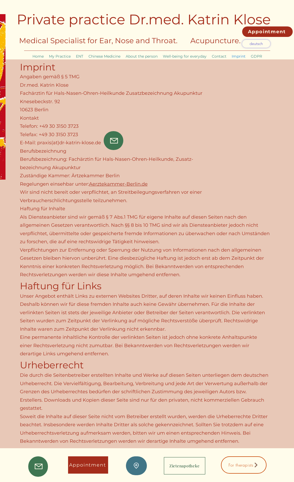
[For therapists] (244, 465)
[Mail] (113, 140)
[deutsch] (256, 44)
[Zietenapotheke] (184, 465)
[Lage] (136, 465)
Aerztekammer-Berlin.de (118, 184)
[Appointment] (267, 31)
